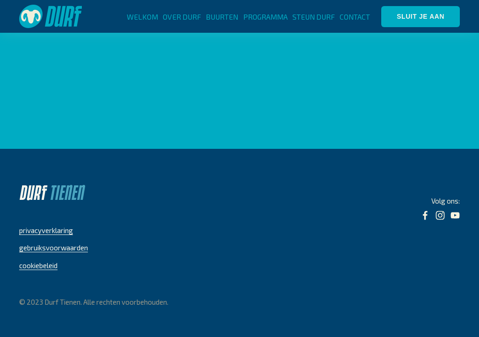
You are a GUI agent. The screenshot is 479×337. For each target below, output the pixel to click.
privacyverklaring (46, 230)
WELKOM (142, 16)
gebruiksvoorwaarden (53, 247)
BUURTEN (222, 16)
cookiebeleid (38, 265)
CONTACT (355, 16)
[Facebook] (425, 215)
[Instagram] (440, 215)
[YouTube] (455, 215)
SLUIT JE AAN (420, 16)
